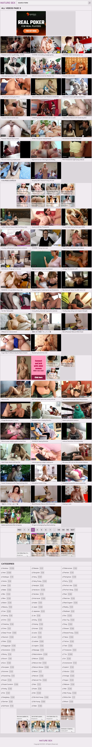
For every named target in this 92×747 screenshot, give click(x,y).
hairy (37, 576)
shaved (69, 628)
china (7, 628)
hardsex (38, 594)
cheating (8, 624)
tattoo (69, 641)
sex (68, 615)
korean (38, 628)
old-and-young (41, 697)
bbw (7, 598)
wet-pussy (70, 693)
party (68, 581)
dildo (7, 641)
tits (68, 654)
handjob (38, 585)
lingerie (38, 645)
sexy (68, 624)
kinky (37, 619)
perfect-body (71, 589)
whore (68, 701)
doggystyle (9, 645)
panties (69, 572)
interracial (39, 598)
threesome (70, 650)
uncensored (70, 662)
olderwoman (70, 568)
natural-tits (40, 680)
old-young (39, 701)
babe (7, 589)
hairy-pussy (40, 581)
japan (38, 607)
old (37, 693)
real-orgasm (71, 602)
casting (8, 615)
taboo (69, 637)
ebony (7, 654)
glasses (38, 568)
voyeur (69, 680)
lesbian (38, 641)
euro (7, 662)
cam (7, 611)
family (7, 688)
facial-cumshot (10, 684)
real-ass (69, 598)
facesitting (9, 675)
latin (37, 637)
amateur (8, 568)
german (8, 701)
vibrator (69, 671)
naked (37, 671)
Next (72, 530)
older (37, 705)
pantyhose (70, 576)
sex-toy (69, 619)
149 (63, 530)
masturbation (40, 654)
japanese (39, 611)
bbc (7, 594)
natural (38, 675)
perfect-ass (70, 585)
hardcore (39, 589)
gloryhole (38, 572)
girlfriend (8, 705)
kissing (38, 624)
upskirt (69, 667)
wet (68, 688)
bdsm (7, 602)
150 (67, 530)
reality (68, 607)
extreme (8, 671)
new (37, 684)
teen (68, 645)
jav (37, 615)
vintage (69, 675)
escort (7, 658)
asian (7, 585)
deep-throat (10, 632)
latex (37, 632)
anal (7, 572)
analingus (8, 576)
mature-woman (41, 667)
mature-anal (40, 662)
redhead (69, 611)
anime (7, 581)
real (68, 594)
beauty (7, 607)
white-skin (69, 697)
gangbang (9, 697)
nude (37, 688)
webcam (69, 684)
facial (7, 680)
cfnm (7, 619)
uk (67, 658)
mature (38, 658)
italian (37, 602)
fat (6, 693)
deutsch (8, 637)
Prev (19, 530)
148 (59, 530)
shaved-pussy (71, 632)
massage (38, 650)
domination (9, 650)
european (8, 667)
